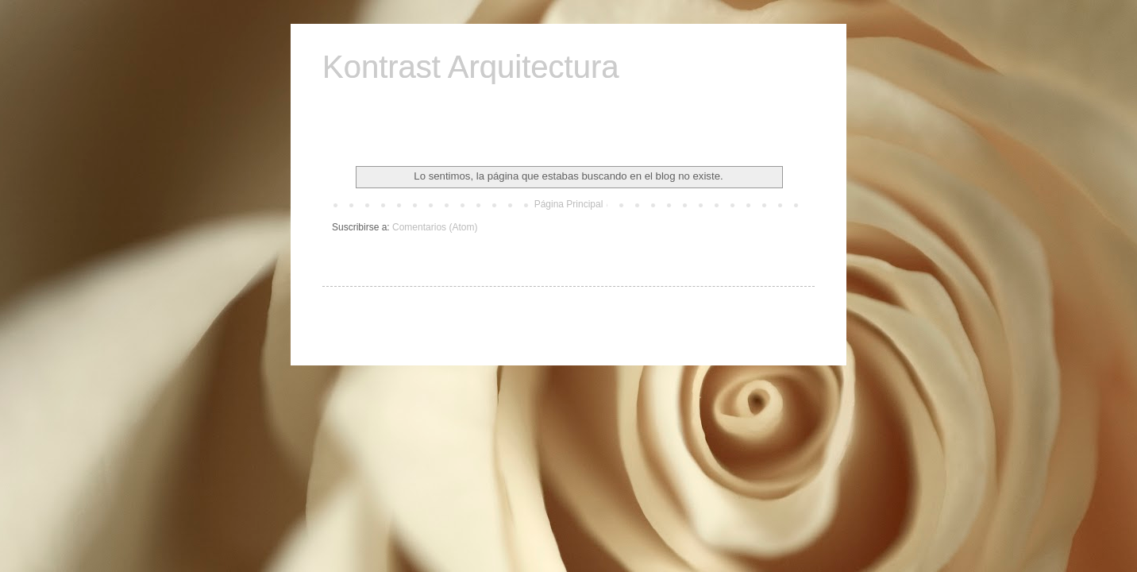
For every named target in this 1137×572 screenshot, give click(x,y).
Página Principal (568, 204)
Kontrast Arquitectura (470, 66)
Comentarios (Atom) (434, 227)
